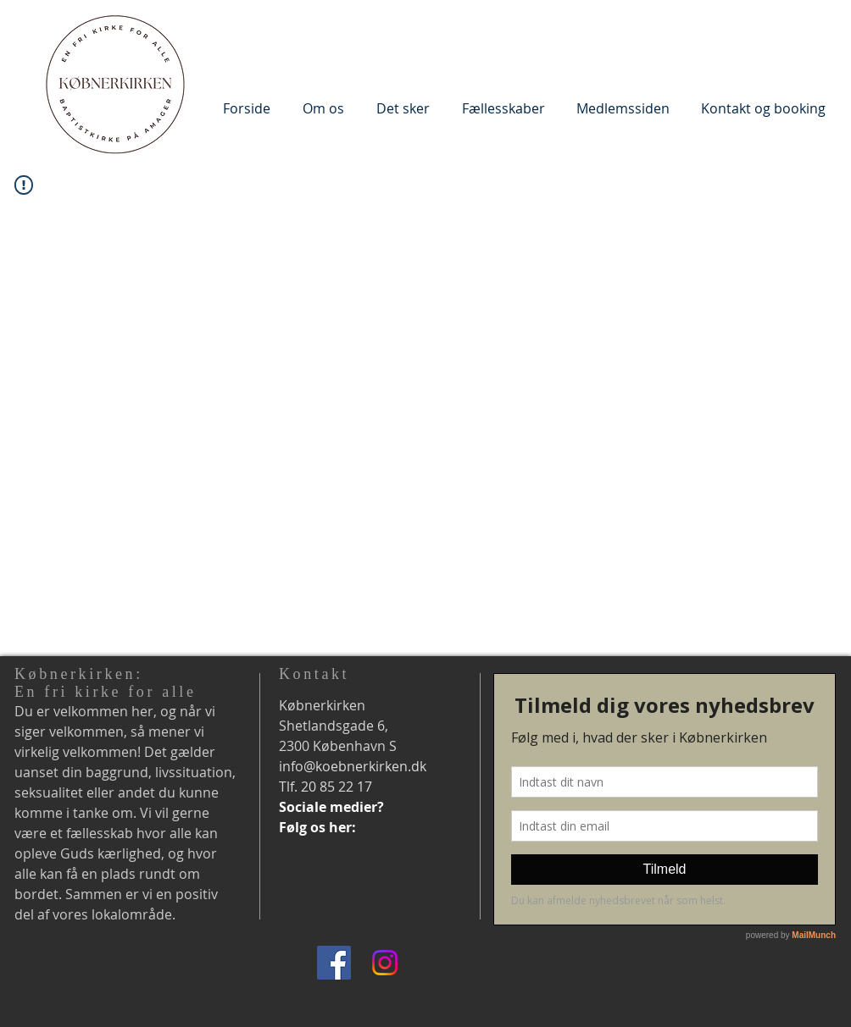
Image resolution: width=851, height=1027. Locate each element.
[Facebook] (334, 963)
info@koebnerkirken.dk (352, 766)
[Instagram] (385, 963)
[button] (323, 108)
